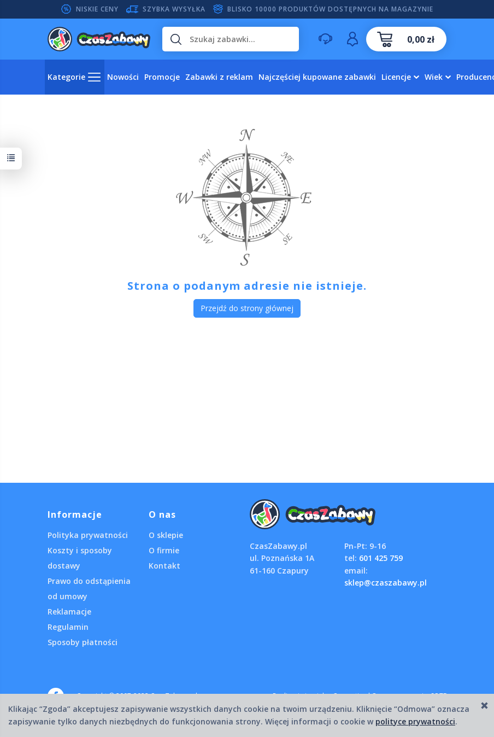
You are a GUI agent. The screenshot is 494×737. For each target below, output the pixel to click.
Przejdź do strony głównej (247, 308)
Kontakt (164, 565)
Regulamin (68, 627)
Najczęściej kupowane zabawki (317, 77)
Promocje (162, 77)
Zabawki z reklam (219, 77)
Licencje (396, 77)
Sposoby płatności (82, 642)
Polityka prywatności (88, 535)
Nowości (123, 77)
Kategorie (66, 77)
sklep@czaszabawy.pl (385, 582)
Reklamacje (69, 611)
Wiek (434, 77)
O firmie (164, 550)
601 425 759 (381, 558)
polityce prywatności (415, 721)
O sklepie (166, 535)
